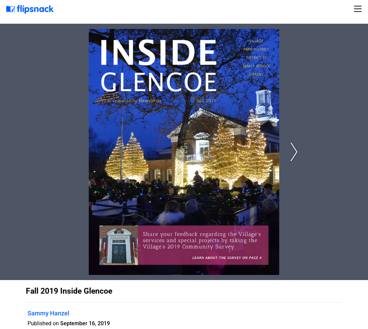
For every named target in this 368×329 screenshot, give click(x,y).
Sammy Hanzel (48, 313)
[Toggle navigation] (359, 8)
